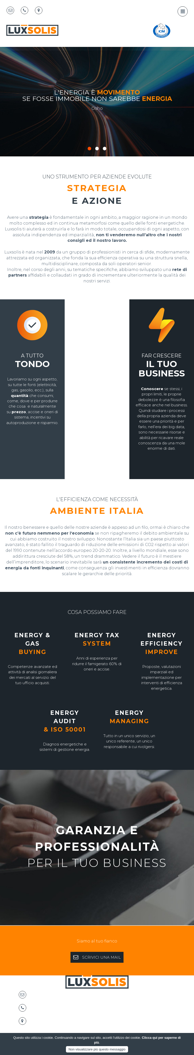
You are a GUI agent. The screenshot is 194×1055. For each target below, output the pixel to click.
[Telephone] (24, 10)
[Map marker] (38, 10)
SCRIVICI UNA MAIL (97, 957)
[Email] (10, 10)
